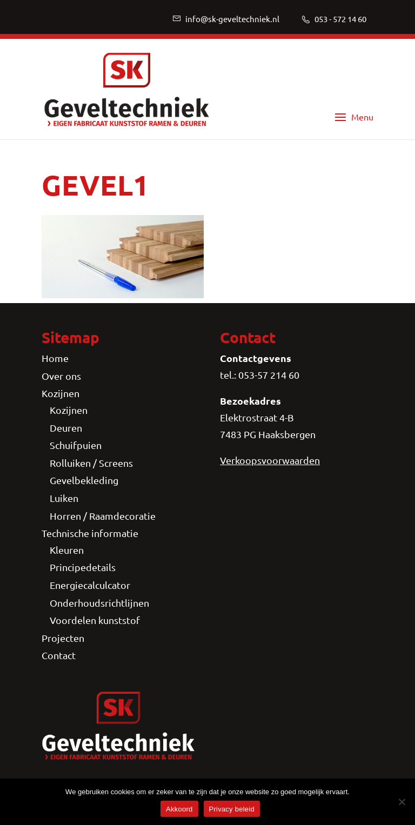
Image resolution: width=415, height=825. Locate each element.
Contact (59, 655)
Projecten (63, 637)
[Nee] (401, 801)
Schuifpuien (76, 445)
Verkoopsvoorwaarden (270, 460)
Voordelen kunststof (95, 620)
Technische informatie (90, 533)
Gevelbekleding (84, 480)
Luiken (64, 498)
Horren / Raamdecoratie (103, 515)
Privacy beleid (232, 809)
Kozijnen (60, 393)
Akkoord (179, 809)
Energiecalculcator (90, 585)
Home (55, 358)
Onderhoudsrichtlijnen (99, 602)
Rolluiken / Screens (91, 462)
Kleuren (67, 549)
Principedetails (83, 567)
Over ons (61, 375)
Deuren (66, 427)
